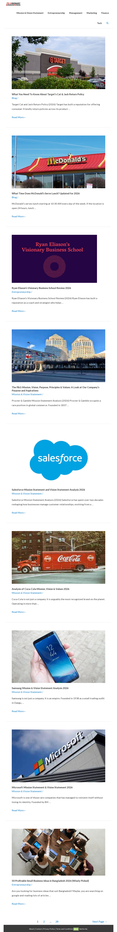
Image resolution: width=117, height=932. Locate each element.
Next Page (99, 920)
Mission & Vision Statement (27, 393)
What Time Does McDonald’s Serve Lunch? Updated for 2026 (45, 193)
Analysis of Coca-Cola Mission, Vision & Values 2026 (40, 588)
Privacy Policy (49, 928)
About (31, 928)
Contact (38, 928)
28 (57, 920)
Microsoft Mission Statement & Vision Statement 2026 (42, 786)
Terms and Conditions (64, 928)
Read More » (18, 117)
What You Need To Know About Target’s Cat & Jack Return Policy (47, 94)
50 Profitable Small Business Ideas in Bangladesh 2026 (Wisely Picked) (50, 879)
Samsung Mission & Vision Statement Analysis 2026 (40, 687)
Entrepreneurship (21, 291)
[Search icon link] (107, 23)
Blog (14, 98)
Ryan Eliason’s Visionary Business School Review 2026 (41, 287)
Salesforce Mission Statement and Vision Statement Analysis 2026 (48, 489)
